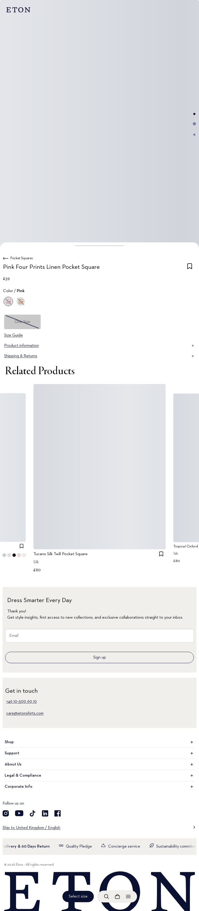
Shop (99, 742)
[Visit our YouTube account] (19, 813)
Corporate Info (99, 786)
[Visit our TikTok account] (33, 813)
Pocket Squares (21, 258)
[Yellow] (21, 301)
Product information (99, 346)
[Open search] (106, 896)
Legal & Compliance (99, 775)
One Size (22, 322)
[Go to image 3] (194, 135)
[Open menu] (128, 896)
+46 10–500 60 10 (21, 701)
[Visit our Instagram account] (6, 813)
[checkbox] (190, 268)
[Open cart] (117, 896)
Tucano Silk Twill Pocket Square (60, 554)
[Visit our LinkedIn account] (45, 813)
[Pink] (8, 301)
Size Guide (13, 335)
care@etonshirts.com (25, 713)
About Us (99, 764)
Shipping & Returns (99, 356)
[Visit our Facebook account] (57, 813)
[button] (99, 245)
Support (99, 753)
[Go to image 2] (194, 123)
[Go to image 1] (194, 114)
